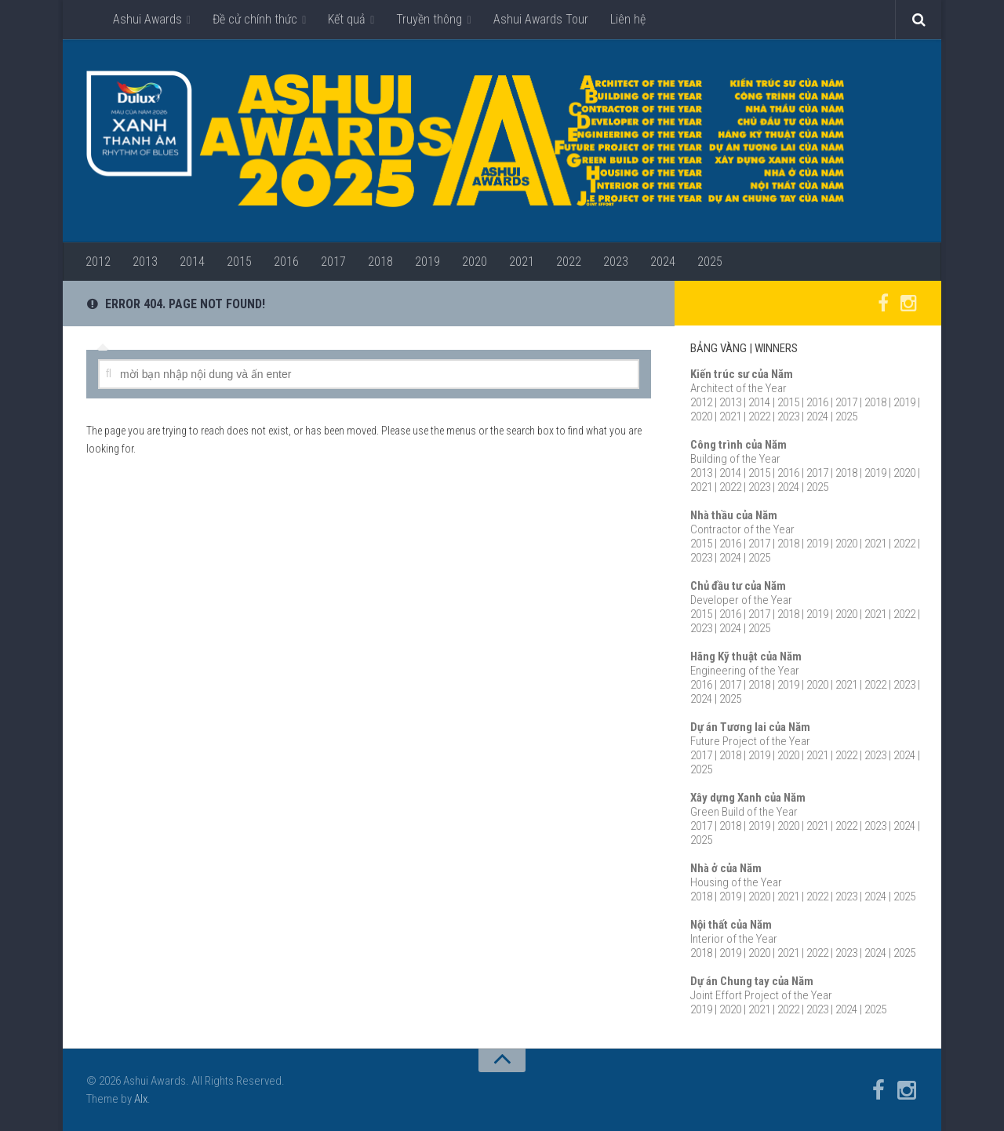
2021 (521, 261)
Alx (140, 1099)
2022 (568, 261)
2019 (427, 261)
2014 (192, 261)
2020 (474, 261)
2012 (98, 261)
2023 (615, 261)
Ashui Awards (147, 19)
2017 (333, 261)
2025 (709, 261)
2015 (239, 261)
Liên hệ (628, 19)
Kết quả (347, 19)
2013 (145, 261)
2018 (380, 261)
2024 (662, 261)
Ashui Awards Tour (540, 19)
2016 (286, 261)
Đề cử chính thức (255, 19)
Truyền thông (429, 19)
